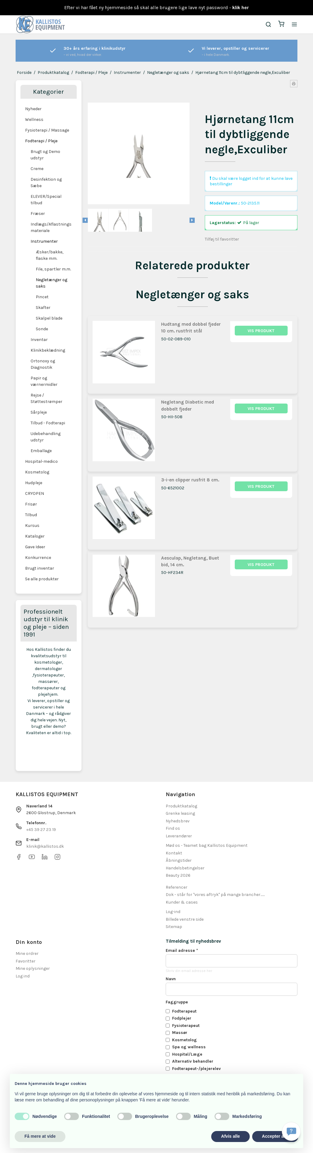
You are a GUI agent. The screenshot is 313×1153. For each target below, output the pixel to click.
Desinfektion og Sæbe (46, 182)
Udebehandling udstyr (46, 437)
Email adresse (182, 950)
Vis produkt (261, 330)
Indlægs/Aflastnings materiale (51, 227)
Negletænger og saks (51, 283)
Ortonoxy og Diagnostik (43, 364)
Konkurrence (38, 557)
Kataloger (35, 536)
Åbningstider (179, 860)
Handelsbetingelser (185, 868)
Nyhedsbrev (178, 821)
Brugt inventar (39, 568)
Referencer (176, 887)
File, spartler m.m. (53, 269)
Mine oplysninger (33, 968)
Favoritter (25, 961)
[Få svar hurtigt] (291, 1131)
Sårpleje (39, 412)
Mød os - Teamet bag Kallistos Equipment (207, 845)
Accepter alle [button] (275, 1136)
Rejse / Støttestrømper (46, 398)
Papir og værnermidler (44, 381)
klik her (240, 7)
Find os (173, 828)
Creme (37, 168)
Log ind (23, 976)
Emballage (41, 450)
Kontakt (174, 853)
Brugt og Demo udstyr (45, 155)
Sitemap (174, 926)
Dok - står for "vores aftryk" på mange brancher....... (215, 894)
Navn (171, 978)
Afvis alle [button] (230, 1136)
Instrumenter (44, 241)
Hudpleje (33, 482)
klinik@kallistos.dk (45, 846)
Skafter (43, 307)
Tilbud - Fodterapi (48, 423)
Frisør (31, 504)
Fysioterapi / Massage (47, 130)
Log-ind (173, 911)
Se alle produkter (42, 579)
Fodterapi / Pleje (41, 140)
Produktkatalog (181, 806)
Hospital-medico (41, 461)
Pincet (42, 296)
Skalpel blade (49, 318)
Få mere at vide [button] (40, 1136)
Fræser (38, 213)
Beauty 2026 (178, 875)
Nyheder (33, 108)
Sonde (42, 329)
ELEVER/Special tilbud (46, 199)
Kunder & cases (182, 902)
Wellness (34, 119)
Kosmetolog (37, 472)
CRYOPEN (34, 493)
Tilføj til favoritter (222, 239)
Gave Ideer (35, 546)
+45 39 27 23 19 (41, 829)
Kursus (32, 525)
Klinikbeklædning (48, 350)
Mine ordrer (27, 953)
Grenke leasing (180, 813)
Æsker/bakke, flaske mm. (49, 255)
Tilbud (31, 514)
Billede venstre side (185, 919)
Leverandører (179, 836)
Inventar (39, 339)
